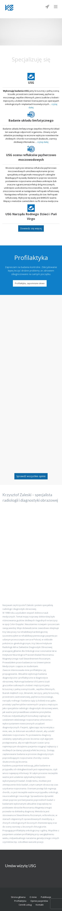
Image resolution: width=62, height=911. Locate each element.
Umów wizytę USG (20, 865)
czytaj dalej (42, 141)
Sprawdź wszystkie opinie (31, 476)
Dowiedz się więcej (31, 228)
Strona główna (18, 897)
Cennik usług (25, 904)
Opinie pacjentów (39, 900)
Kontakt (39, 904)
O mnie (33, 897)
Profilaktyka (20, 900)
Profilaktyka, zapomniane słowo (30, 283)
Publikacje (46, 897)
